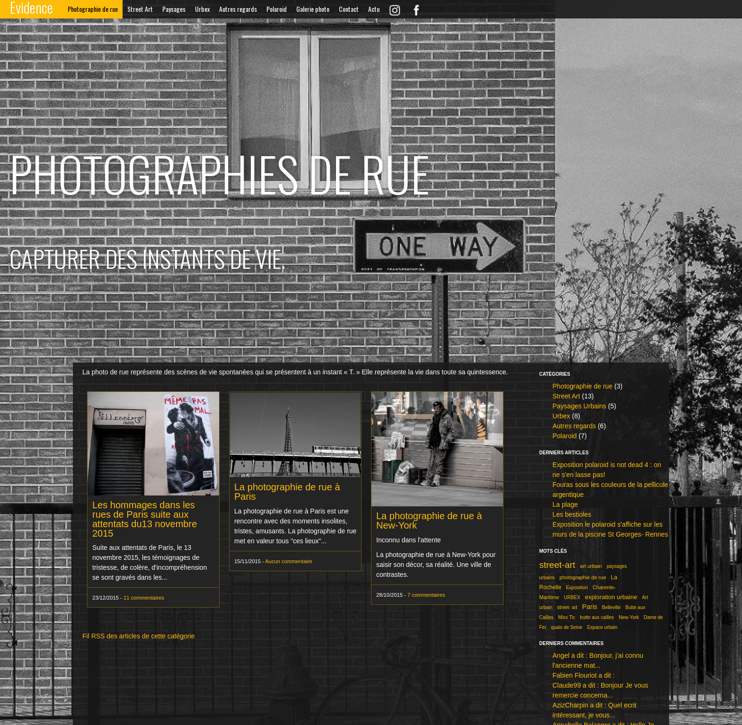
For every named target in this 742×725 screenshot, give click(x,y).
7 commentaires (426, 595)
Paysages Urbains (579, 406)
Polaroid (276, 9)
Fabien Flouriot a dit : (583, 675)
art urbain (591, 566)
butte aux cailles (597, 617)
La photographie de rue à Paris (287, 492)
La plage (565, 504)
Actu (374, 9)
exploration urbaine (611, 597)
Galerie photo (312, 9)
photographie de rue (582, 577)
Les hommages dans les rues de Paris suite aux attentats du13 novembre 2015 (144, 519)
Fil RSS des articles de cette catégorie (138, 636)
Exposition (577, 587)
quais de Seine (566, 627)
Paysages (174, 9)
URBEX (572, 597)
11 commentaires (144, 598)
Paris (589, 606)
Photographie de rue (93, 9)
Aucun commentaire (288, 561)
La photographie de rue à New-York (429, 520)
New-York (628, 617)
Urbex (202, 9)
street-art (557, 565)
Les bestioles (571, 514)
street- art (567, 607)
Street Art (140, 9)
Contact (349, 9)
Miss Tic (566, 617)
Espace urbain (602, 627)
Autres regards (238, 9)
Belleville (611, 607)
